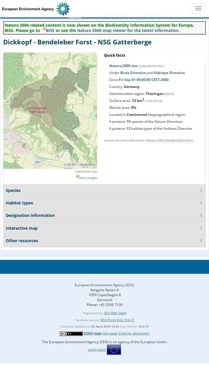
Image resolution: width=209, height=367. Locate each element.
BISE (50, 30)
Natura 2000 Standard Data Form (169, 140)
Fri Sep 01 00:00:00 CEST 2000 (144, 79)
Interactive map (86, 171)
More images (88, 178)
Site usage (110, 333)
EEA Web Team (115, 313)
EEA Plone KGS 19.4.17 (117, 320)
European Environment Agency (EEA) (104, 285)
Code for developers (134, 333)
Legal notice (97, 349)
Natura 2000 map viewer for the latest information (128, 30)
